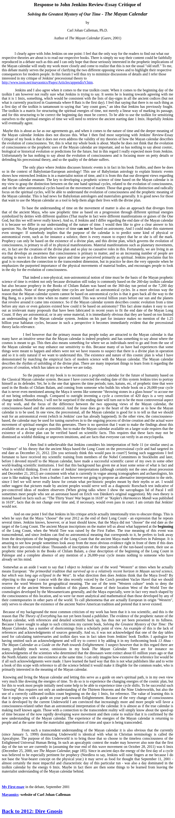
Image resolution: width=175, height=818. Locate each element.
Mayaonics (10, 795)
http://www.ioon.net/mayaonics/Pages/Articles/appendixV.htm (47, 82)
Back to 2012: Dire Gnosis (32, 811)
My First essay (13, 787)
